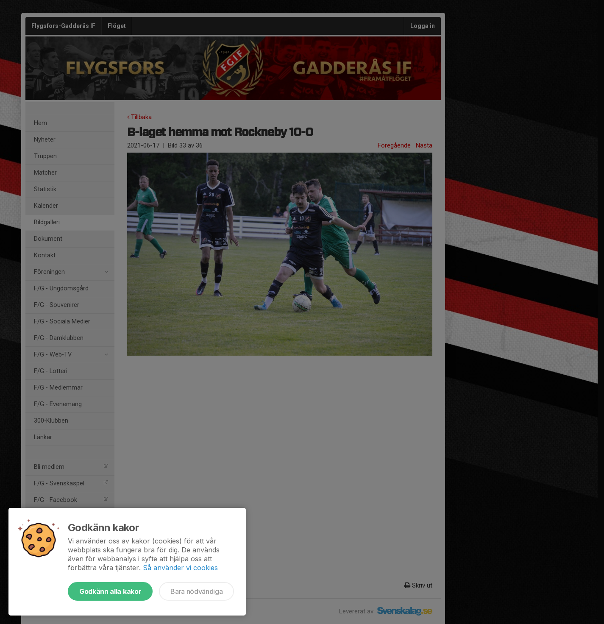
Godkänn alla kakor (110, 591)
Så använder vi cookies (180, 567)
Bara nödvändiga (196, 591)
